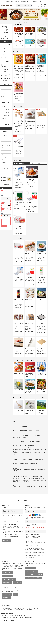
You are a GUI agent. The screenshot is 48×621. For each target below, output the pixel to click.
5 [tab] (26, 22)
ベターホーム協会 (6, 613)
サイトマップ (24, 615)
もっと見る (43, 24)
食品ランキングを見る (19, 163)
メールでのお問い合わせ (8, 595)
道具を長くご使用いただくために (6, 164)
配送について (4, 154)
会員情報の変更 (6, 557)
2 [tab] (21, 22)
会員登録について (7, 551)
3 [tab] (23, 22)
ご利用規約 (28, 613)
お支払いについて (5, 151)
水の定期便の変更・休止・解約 (32, 552)
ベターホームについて (6, 136)
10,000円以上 (4, 106)
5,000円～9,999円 (5, 109)
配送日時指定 (6, 515)
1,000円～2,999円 (5, 115)
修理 (15, 569)
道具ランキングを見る (36, 163)
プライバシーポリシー (14, 613)
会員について (4, 139)
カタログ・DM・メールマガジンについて (6, 170)
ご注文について (5, 142)
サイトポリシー (22, 613)
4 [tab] (24, 22)
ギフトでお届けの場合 (30, 546)
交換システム (6, 572)
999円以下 (4, 118)
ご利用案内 (4, 131)
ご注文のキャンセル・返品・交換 (33, 549)
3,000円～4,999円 (5, 112)
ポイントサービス (7, 547)
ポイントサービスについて (6, 158)
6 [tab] (28, 22)
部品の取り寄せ (6, 569)
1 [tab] (19, 22)
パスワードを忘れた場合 (8, 554)
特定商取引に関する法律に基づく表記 (38, 613)
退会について (16, 557)
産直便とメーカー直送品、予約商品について (6, 147)
